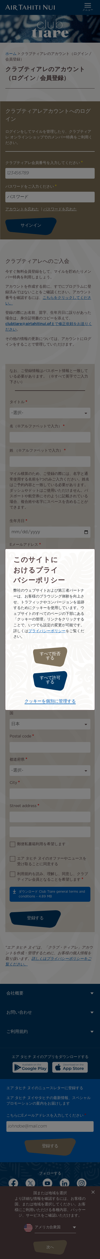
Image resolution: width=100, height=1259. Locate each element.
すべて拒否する (50, 656)
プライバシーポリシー (47, 631)
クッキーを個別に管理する (50, 701)
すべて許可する (50, 680)
